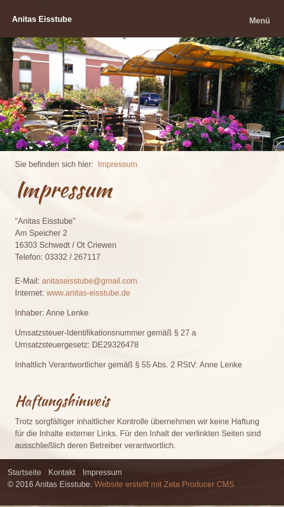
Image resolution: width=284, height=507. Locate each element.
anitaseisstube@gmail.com (89, 281)
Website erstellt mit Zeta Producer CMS (165, 484)
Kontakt (61, 472)
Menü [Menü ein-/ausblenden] (259, 20)
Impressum (117, 164)
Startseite (24, 472)
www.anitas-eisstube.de (88, 293)
